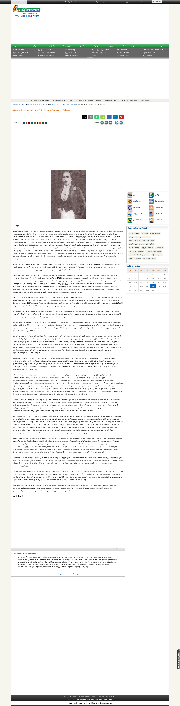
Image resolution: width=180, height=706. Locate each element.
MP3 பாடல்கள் (143, 1)
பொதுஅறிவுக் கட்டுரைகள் (62, 100)
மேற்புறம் (76, 574)
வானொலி (85, 1)
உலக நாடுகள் (18, 50)
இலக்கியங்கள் (20, 46)
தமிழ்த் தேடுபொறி (68, 1)
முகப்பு (67, 574)
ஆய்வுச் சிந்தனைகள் (150, 53)
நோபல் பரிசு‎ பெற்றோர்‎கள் (139, 255)
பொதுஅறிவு (67, 46)
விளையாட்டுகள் (123, 55)
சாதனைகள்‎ (145, 100)
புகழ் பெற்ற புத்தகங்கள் (100, 50)
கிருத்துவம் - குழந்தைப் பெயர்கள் (141, 244)
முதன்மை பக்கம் (19, 104)
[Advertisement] (116, 24)
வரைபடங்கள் (52, 1)
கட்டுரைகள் (53, 104)
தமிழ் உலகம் (37, 46)
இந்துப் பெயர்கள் (44, 50)
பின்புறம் (59, 574)
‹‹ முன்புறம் (109, 549)
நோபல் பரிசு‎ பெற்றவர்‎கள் (153, 50)
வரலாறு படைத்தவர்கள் (128, 100)
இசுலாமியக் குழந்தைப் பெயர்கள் (141, 240)
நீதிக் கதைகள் (122, 50)
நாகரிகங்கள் (18, 55)
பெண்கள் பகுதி (128, 46)
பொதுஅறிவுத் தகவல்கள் (40, 100)
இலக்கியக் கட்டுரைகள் (68, 104)
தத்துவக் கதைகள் (71, 55)
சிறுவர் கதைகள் (123, 53)
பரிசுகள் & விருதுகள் (98, 53)
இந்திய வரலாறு (71, 53)
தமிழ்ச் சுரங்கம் (20, 2)
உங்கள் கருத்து (84, 696)
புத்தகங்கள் (128, 1)
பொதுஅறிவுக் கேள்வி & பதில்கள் (88, 100)
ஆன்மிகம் (82, 46)
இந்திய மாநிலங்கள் (20, 53)
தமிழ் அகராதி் (99, 1)
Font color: (16, 122)
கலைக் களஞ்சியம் (36, 1)
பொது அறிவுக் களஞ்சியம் (37, 104)
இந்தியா (145, 233)
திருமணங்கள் (114, 1)
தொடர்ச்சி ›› (120, 549)
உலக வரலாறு (70, 50)
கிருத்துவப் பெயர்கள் (46, 55)
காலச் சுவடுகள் (110, 100)
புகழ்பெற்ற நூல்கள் (136, 251)
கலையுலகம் (161, 46)
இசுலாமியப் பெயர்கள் (46, 53)
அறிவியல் (52, 46)
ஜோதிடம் (97, 46)
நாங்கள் (73, 696)
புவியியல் (94, 55)
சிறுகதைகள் (147, 55)
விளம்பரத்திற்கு (98, 696)
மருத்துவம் (112, 46)
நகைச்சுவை (146, 46)
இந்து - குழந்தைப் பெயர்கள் (139, 237)
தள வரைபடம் (111, 696)
